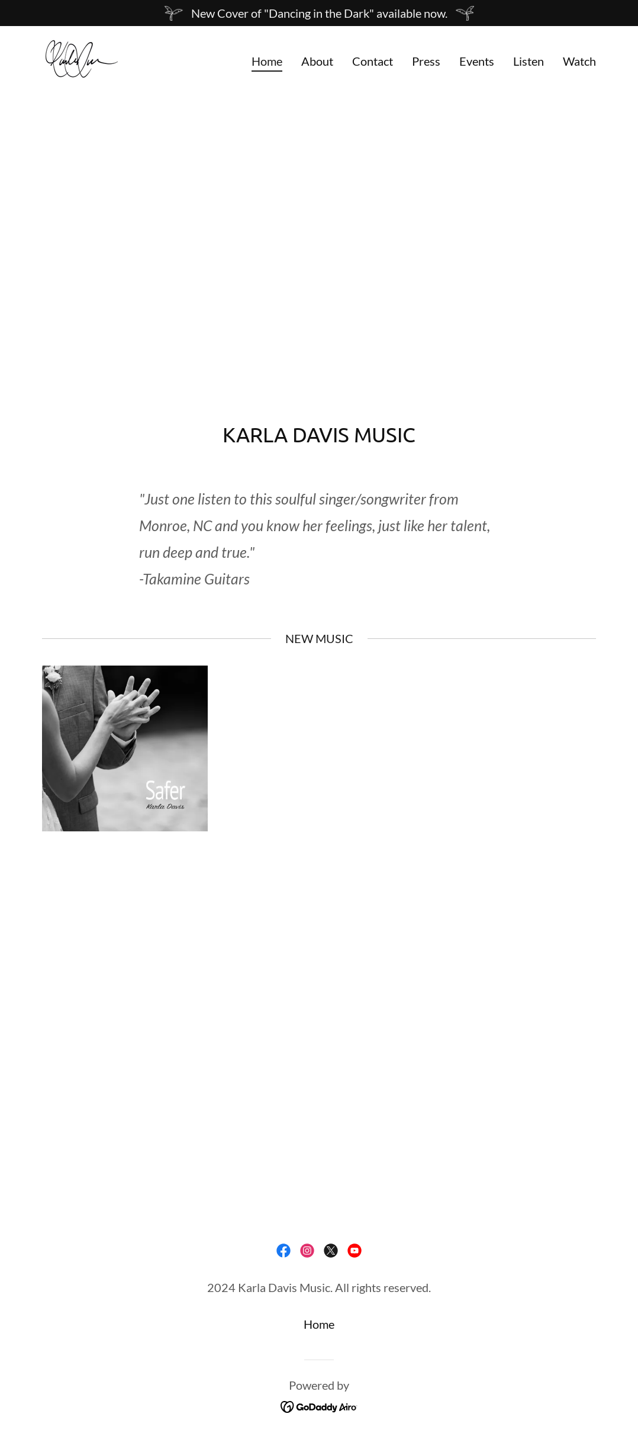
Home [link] (267, 61)
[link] (81, 57)
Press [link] (426, 61)
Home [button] (319, 1324)
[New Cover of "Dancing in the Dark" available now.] (319, 13)
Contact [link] (372, 61)
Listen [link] (528, 61)
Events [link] (476, 61)
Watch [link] (579, 61)
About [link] (317, 61)
